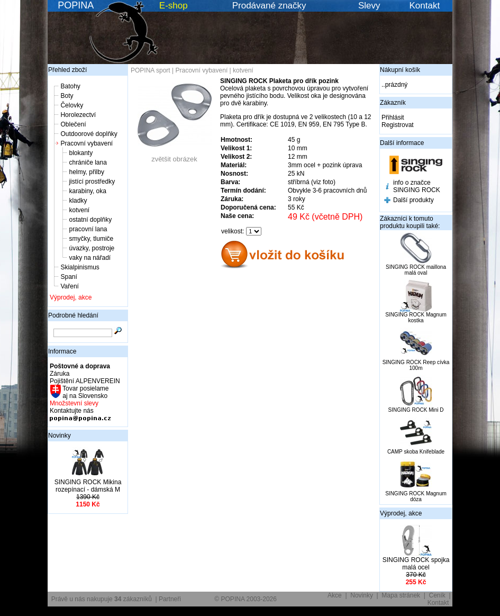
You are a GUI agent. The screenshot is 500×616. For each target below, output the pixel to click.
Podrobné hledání (73, 315)
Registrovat (397, 125)
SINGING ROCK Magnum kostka (416, 317)
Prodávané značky (269, 6)
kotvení (79, 210)
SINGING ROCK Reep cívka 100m (416, 365)
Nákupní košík (400, 70)
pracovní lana (88, 229)
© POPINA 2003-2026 (245, 599)
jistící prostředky (92, 181)
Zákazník (393, 102)
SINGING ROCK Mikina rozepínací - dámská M (88, 485)
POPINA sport (150, 70)
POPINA (76, 5)
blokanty (81, 153)
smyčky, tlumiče (91, 238)
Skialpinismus (79, 267)
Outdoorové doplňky (88, 134)
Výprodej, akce (71, 297)
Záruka (59, 373)
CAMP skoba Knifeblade (415, 452)
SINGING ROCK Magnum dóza (416, 496)
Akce (335, 595)
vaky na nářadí (90, 257)
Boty (66, 95)
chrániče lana (87, 162)
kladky (78, 200)
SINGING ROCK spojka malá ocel (416, 563)
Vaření (69, 286)
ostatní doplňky (90, 219)
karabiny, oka (87, 191)
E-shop (173, 6)
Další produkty (413, 200)
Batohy (70, 86)
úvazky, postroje (91, 248)
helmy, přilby (86, 172)
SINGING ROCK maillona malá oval (416, 270)
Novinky (59, 435)
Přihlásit (392, 117)
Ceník (437, 595)
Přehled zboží (67, 70)
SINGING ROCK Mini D (415, 410)
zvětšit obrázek (175, 156)
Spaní (68, 276)
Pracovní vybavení (86, 143)
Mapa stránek (400, 595)
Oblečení (73, 124)
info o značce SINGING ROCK (416, 186)
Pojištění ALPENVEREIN (85, 381)
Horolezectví (78, 115)
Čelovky (71, 105)
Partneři (170, 599)
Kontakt (425, 6)
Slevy (369, 6)
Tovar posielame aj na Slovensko (85, 392)
